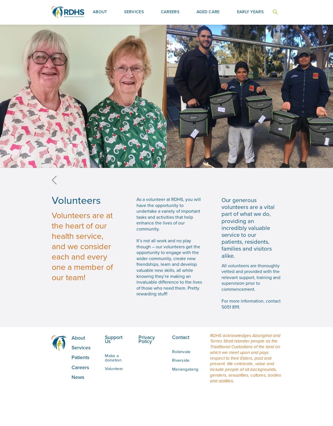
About (78, 337)
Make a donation (113, 358)
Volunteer (114, 368)
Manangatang (185, 369)
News (78, 377)
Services (81, 347)
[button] (100, 12)
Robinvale (181, 351)
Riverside (181, 360)
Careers (80, 367)
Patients (80, 357)
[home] (68, 12)
